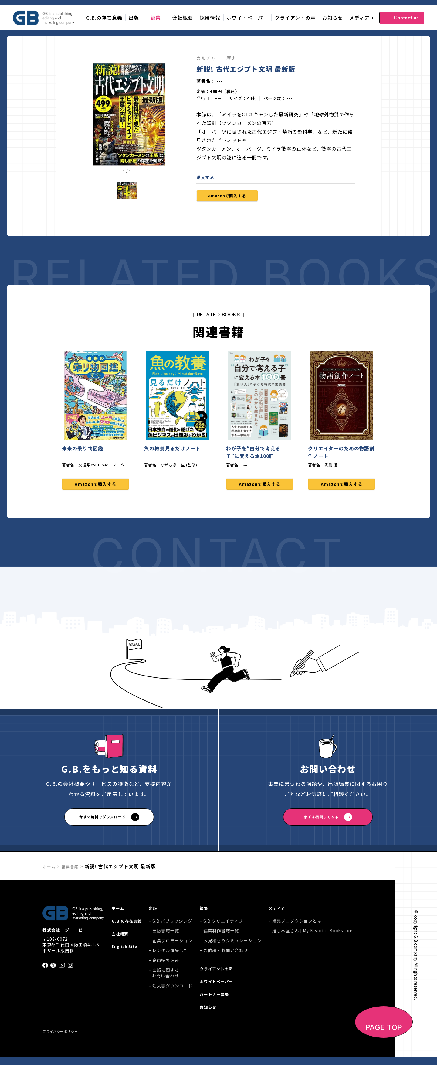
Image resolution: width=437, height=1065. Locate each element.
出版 (134, 17)
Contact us (406, 17)
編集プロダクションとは (297, 925)
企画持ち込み (168, 964)
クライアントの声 (295, 17)
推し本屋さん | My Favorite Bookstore (312, 935)
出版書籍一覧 (168, 935)
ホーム (50, 869)
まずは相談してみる (321, 821)
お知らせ (332, 17)
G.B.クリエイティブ (225, 925)
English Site (126, 954)
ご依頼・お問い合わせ (227, 955)
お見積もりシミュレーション (234, 945)
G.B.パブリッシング (175, 925)
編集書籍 (74, 869)
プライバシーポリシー (64, 1038)
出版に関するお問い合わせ (168, 977)
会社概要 (182, 17)
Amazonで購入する (234, 196)
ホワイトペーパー (247, 17)
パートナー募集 (219, 1002)
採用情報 (210, 17)
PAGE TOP (383, 1034)
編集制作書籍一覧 (223, 935)
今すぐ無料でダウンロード (102, 821)
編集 (156, 17)
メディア (359, 17)
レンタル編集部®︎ (172, 955)
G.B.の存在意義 (104, 17)
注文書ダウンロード (175, 990)
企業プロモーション (175, 945)
